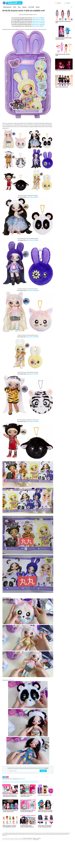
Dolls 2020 (26, 781)
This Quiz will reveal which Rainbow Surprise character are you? (10, 811)
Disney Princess (24, 833)
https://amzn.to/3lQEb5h (38, 18)
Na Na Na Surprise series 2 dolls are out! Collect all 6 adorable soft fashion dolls (27, 811)
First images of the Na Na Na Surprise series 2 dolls (26, 795)
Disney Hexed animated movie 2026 (63, 70)
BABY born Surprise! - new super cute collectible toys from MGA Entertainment (9, 826)
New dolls (31, 781)
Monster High (22, 834)
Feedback (24, 838)
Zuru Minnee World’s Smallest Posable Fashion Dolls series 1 (63, 38)
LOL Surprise (56, 833)
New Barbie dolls (37, 834)
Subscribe (59, 3)
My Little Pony (32, 834)
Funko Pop (45, 833)
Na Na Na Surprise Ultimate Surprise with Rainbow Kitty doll (27, 826)
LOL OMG (52, 833)
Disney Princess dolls (30, 833)
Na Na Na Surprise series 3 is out (45, 795)
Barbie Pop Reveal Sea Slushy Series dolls (63, 22)
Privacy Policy (36, 839)
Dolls (14, 7)
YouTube (39, 838)
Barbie (5, 833)
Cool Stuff (31, 7)
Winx (64, 834)
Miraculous (68, 833)
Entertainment (7, 7)
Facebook (68, 3)
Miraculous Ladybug (5, 834)
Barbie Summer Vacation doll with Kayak (63, 55)
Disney (17, 833)
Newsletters (29, 838)
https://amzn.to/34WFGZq (38, 22)
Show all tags (4, 835)
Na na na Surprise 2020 (15, 781)
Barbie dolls (8, 833)
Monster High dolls (27, 834)
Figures (24, 7)
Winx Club (66, 834)
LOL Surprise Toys (60, 833)
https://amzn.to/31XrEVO (39, 21)
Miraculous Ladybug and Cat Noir (14, 834)
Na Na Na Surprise (6, 781)
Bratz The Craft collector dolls (62, 87)
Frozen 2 (41, 833)
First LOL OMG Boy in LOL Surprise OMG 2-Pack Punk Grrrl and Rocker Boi (45, 811)
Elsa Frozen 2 (38, 833)
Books (37, 7)
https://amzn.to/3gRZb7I (38, 26)
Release (36, 781)
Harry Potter (49, 833)
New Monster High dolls (53, 834)
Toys (19, 7)
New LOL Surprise (46, 834)
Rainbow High (59, 834)
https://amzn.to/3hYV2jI (38, 19)
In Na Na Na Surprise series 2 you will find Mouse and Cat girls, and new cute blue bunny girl (10, 795)
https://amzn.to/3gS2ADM (38, 24)
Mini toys (65, 833)
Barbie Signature (12, 833)
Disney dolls (20, 833)
